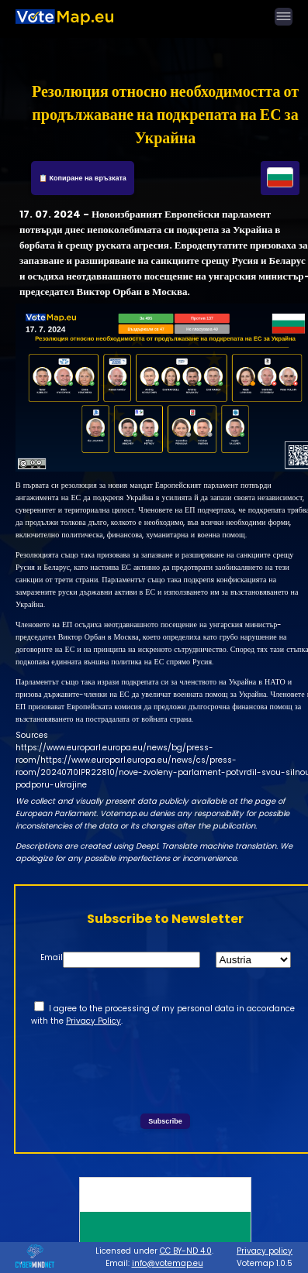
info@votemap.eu (167, 1263)
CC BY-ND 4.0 (186, 1251)
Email (51, 957)
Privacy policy (264, 1251)
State (185, 957)
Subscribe (165, 1121)
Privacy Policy (93, 1021)
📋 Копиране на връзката (82, 178)
